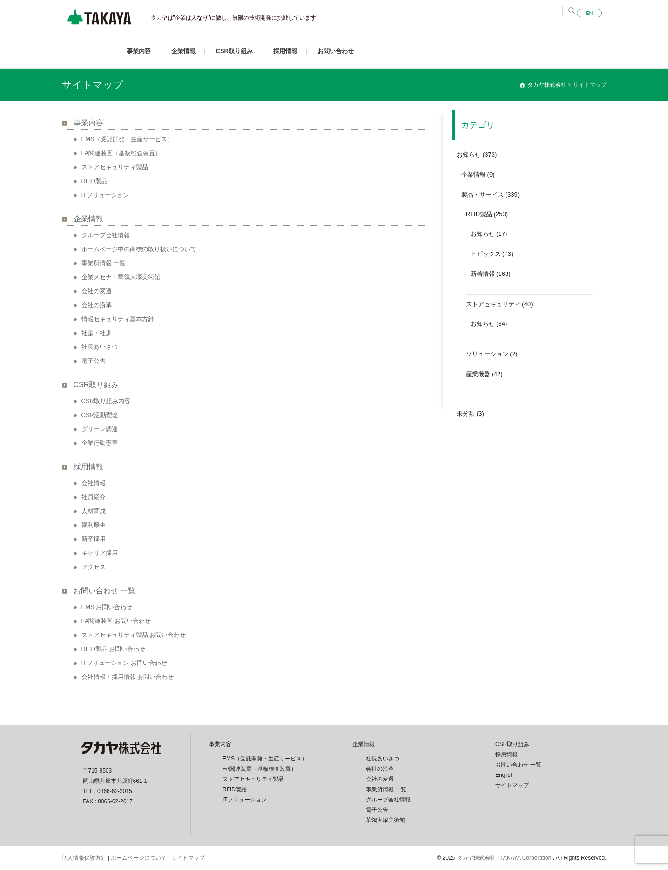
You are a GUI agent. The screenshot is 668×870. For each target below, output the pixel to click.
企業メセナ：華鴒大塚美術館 (120, 277)
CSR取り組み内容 (105, 400)
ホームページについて (139, 858)
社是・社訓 (96, 332)
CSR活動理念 (99, 414)
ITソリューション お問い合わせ (124, 662)
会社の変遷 (96, 291)
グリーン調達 (99, 428)
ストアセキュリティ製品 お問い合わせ (133, 634)
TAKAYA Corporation (526, 858)
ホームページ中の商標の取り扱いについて (138, 249)
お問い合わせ (335, 51)
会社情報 (93, 483)
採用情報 (285, 51)
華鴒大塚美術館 (385, 820)
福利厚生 (93, 524)
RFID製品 (94, 181)
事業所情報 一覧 (103, 263)
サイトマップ (512, 785)
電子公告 (93, 360)
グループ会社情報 (105, 235)
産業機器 (478, 373)
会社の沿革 (96, 304)
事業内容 (139, 51)
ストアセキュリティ (493, 304)
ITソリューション (105, 195)
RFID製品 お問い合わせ (113, 648)
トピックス (486, 253)
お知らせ (469, 154)
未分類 (466, 413)
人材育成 (93, 510)
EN (589, 13)
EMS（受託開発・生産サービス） (127, 139)
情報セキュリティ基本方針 (117, 318)
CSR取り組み (234, 51)
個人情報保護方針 (84, 858)
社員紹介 (93, 496)
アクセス (93, 566)
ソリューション (487, 353)
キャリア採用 (99, 552)
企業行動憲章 (99, 442)
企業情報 (183, 51)
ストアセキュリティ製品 (114, 167)
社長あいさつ (99, 346)
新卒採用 (93, 538)
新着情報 (483, 273)
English (504, 775)
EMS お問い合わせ (107, 606)
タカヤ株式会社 (476, 858)
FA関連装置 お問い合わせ (116, 620)
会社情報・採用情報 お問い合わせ (127, 676)
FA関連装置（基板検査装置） (121, 153)
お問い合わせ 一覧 (104, 591)
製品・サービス (482, 194)
